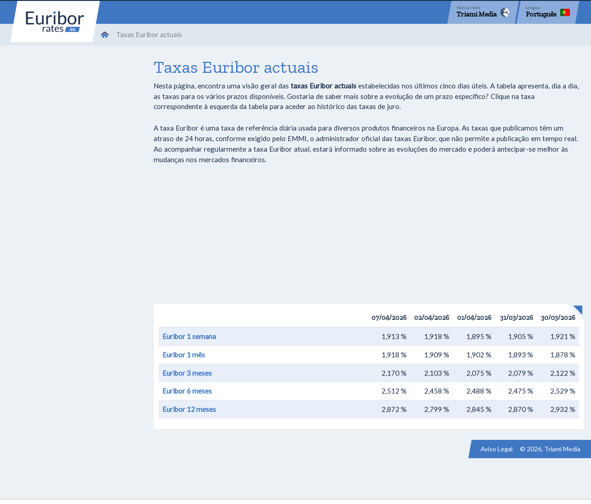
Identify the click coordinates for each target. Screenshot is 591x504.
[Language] (548, 12)
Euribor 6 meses (187, 391)
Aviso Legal (497, 449)
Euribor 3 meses (187, 373)
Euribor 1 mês (183, 355)
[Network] (483, 12)
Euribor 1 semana (189, 336)
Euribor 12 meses (189, 409)
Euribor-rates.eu (55, 21)
